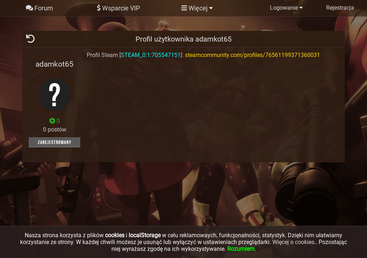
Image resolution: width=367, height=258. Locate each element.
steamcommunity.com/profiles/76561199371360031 (252, 55)
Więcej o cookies (293, 242)
